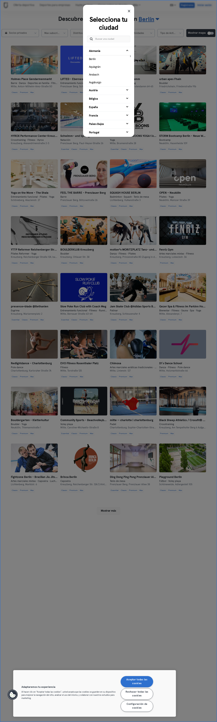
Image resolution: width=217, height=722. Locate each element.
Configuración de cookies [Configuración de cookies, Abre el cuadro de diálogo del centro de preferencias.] (137, 706)
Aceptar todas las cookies (136, 682)
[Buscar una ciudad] (108, 39)
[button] (12, 694)
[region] (94, 693)
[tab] (108, 66)
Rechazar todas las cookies (137, 694)
